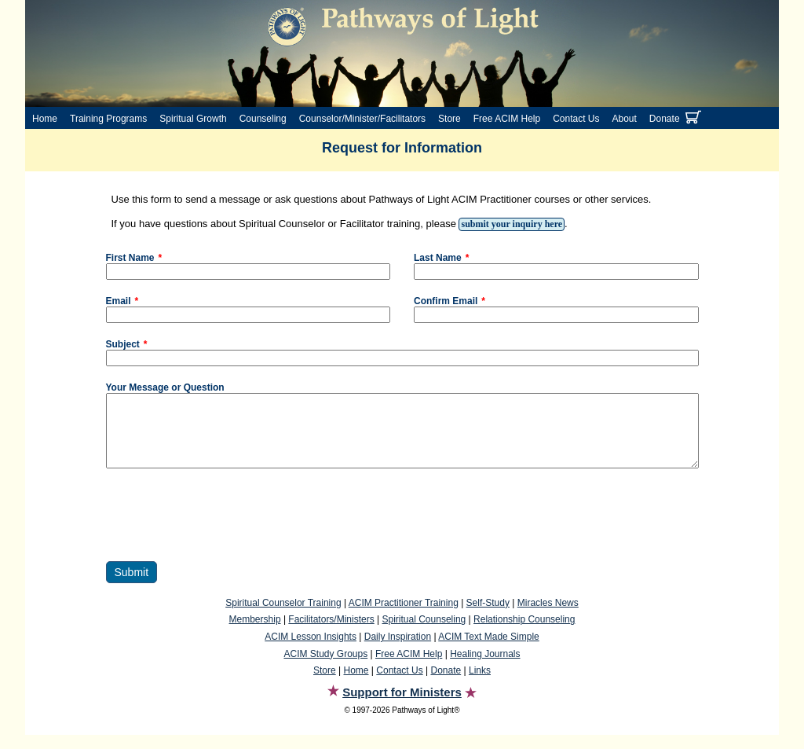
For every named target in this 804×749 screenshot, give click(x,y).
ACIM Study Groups (325, 668)
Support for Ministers (402, 706)
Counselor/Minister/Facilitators (362, 118)
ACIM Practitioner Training (404, 616)
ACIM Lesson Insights (310, 650)
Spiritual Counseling (424, 633)
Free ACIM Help (506, 118)
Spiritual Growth (192, 118)
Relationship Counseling (524, 633)
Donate (664, 118)
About (624, 118)
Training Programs (108, 118)
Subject (123, 344)
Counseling (263, 118)
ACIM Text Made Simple (488, 650)
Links (480, 684)
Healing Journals (485, 668)
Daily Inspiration (397, 650)
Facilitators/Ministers (331, 633)
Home (44, 118)
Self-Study (488, 616)
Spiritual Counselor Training (283, 616)
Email (118, 301)
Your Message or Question (165, 387)
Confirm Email (445, 301)
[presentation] (225, 529)
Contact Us (576, 118)
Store (449, 118)
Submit (132, 586)
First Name (130, 257)
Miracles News (548, 616)
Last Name (438, 257)
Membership (255, 633)
